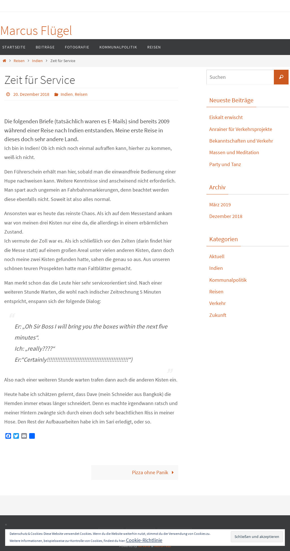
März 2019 (220, 204)
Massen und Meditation (234, 152)
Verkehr (217, 303)
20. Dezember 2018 (31, 94)
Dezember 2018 (225, 216)
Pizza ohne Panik (154, 472)
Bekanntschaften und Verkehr (241, 140)
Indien (37, 60)
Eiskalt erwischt (226, 117)
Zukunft (217, 315)
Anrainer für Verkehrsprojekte (240, 129)
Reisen (19, 60)
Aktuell (217, 256)
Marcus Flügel (36, 30)
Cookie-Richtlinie (144, 540)
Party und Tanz (225, 164)
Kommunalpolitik (228, 280)
